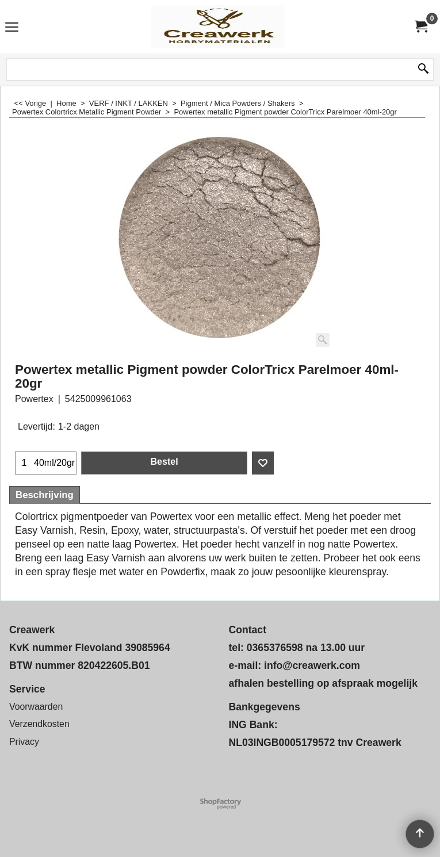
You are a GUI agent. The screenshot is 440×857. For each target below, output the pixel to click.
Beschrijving (45, 494)
